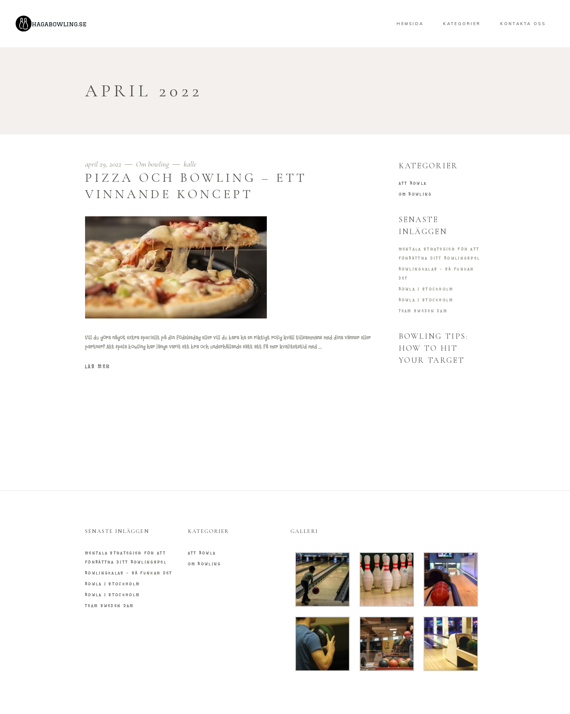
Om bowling (152, 164)
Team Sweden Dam (423, 310)
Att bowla (413, 183)
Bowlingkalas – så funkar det (128, 572)
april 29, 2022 (104, 164)
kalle (190, 164)
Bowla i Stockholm (426, 289)
